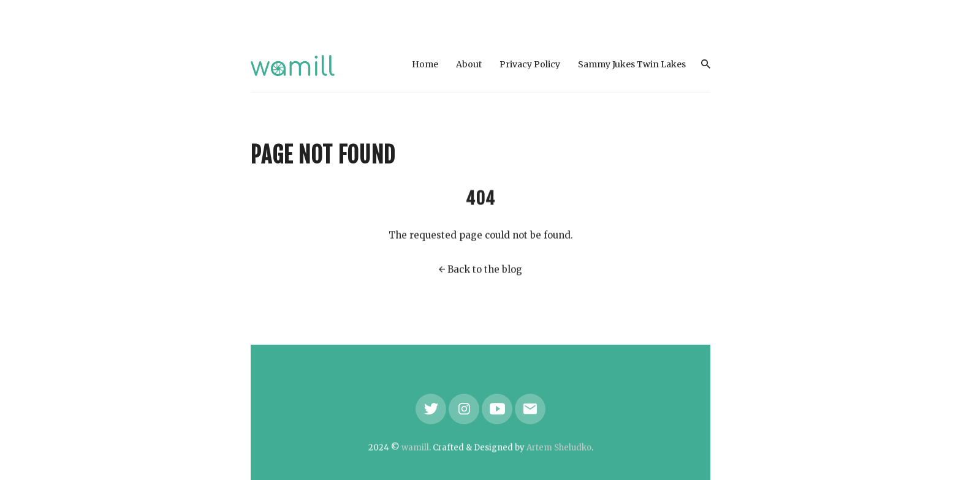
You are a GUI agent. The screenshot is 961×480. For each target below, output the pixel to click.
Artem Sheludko (558, 448)
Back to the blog (484, 270)
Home (425, 64)
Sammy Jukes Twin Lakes (632, 64)
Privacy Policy (529, 64)
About (469, 64)
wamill (415, 448)
